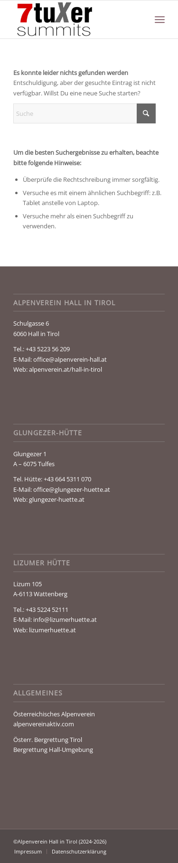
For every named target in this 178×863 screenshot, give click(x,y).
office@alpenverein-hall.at (70, 359)
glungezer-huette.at (56, 499)
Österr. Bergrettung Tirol (47, 739)
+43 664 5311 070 (67, 479)
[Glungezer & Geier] (73, 19)
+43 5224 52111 (47, 609)
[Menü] (160, 19)
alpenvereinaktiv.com (43, 724)
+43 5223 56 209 (48, 349)
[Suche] (84, 113)
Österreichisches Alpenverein (54, 714)
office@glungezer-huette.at (71, 489)
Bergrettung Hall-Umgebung (53, 749)
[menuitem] (160, 19)
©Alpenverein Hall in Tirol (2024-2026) (59, 841)
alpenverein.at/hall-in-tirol (65, 369)
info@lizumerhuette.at (65, 619)
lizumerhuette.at (52, 630)
